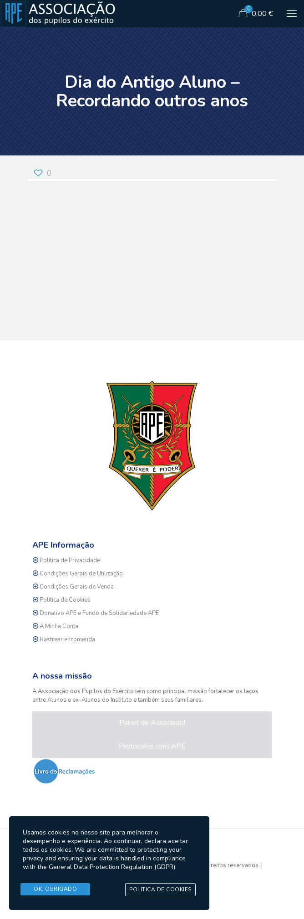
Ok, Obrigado (55, 889)
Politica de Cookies (160, 889)
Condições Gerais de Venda (77, 587)
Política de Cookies (65, 600)
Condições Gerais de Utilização (81, 573)
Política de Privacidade (70, 560)
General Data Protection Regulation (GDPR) (112, 867)
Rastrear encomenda (67, 639)
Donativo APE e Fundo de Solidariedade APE (99, 613)
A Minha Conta (59, 626)
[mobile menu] (291, 13)
